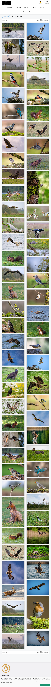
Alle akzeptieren (44, 685)
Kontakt (42, 7)
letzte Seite (46, 20)
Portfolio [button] (18, 7)
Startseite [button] (9, 7)
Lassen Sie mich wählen (6, 685)
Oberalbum (6, 16)
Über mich (34, 7)
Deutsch (40, 2)
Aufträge (26, 7)
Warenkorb (47, 2)
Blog (30, 12)
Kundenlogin (23, 12)
